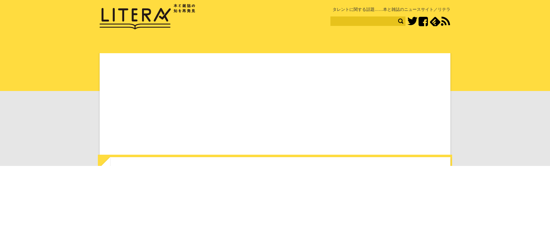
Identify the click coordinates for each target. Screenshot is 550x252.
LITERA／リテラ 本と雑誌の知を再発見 (147, 17)
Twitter (412, 21)
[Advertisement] (275, 105)
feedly (435, 21)
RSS (445, 21)
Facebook (423, 21)
